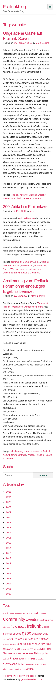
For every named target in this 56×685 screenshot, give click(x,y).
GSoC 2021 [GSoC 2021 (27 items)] (16, 644)
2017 (8, 532)
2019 (8, 522)
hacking (24, 194)
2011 (8, 563)
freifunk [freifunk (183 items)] (34, 626)
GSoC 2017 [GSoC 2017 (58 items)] (16, 639)
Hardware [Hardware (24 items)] (23, 649)
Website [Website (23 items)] (38, 664)
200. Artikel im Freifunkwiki (25, 206)
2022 (8, 507)
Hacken (15, 194)
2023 (8, 502)
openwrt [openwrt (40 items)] (28, 653)
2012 (8, 558)
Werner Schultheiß (12, 198)
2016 (8, 537)
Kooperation (14, 265)
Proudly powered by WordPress (18, 675)
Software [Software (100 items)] (10, 664)
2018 (8, 527)
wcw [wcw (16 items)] (32, 665)
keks (32, 211)
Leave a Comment (32, 198)
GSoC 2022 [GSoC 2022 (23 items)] (28, 644)
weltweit (33, 269)
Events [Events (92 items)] (31, 619)
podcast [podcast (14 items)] (6, 659)
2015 (8, 543)
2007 (8, 583)
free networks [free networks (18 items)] (43, 620)
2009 (8, 573)
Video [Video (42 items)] (21, 664)
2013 (8, 553)
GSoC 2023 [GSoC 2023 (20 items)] (40, 644)
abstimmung (17, 451)
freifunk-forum (10, 455)
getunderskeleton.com (32, 679)
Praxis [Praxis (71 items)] (14, 658)
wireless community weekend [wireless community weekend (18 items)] (15, 669)
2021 (8, 512)
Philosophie (40, 265)
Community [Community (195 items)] (14, 619)
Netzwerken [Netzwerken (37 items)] (10, 653)
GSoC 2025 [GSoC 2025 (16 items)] (13, 649)
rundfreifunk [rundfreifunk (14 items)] (40, 659)
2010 (8, 568)
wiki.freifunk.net (27, 218)
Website (33, 194)
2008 (8, 578)
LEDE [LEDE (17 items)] (30, 649)
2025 (8, 491)
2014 (8, 548)
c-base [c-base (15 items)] (43, 614)
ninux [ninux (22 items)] (20, 653)
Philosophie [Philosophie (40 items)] (40, 653)
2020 (8, 517)
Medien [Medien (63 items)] (45, 649)
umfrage (22, 455)
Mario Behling (42, 43)
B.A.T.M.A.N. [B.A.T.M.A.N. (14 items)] (27, 614)
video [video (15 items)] (28, 665)
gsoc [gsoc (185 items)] (26, 633)
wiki (40, 269)
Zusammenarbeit (11, 272)
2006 (8, 588)
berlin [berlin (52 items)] (36, 613)
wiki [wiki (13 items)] (44, 665)
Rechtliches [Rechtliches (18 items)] (30, 659)
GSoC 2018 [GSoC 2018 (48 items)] (32, 639)
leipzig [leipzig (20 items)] (37, 649)
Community (28, 262)
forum (27, 451)
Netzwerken (27, 265)
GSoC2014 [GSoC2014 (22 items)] (37, 634)
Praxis (6, 269)
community (16, 262)
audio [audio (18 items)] (12, 614)
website (42, 194)
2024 (8, 497)
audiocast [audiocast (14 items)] (18, 614)
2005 (8, 594)
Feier (37, 262)
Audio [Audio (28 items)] (6, 613)
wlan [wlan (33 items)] (31, 669)
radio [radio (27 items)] (21, 658)
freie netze (36, 451)
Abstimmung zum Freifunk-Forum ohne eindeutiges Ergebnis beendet (26, 286)
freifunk (46, 451)
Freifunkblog (14, 6)
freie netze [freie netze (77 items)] (18, 626)
